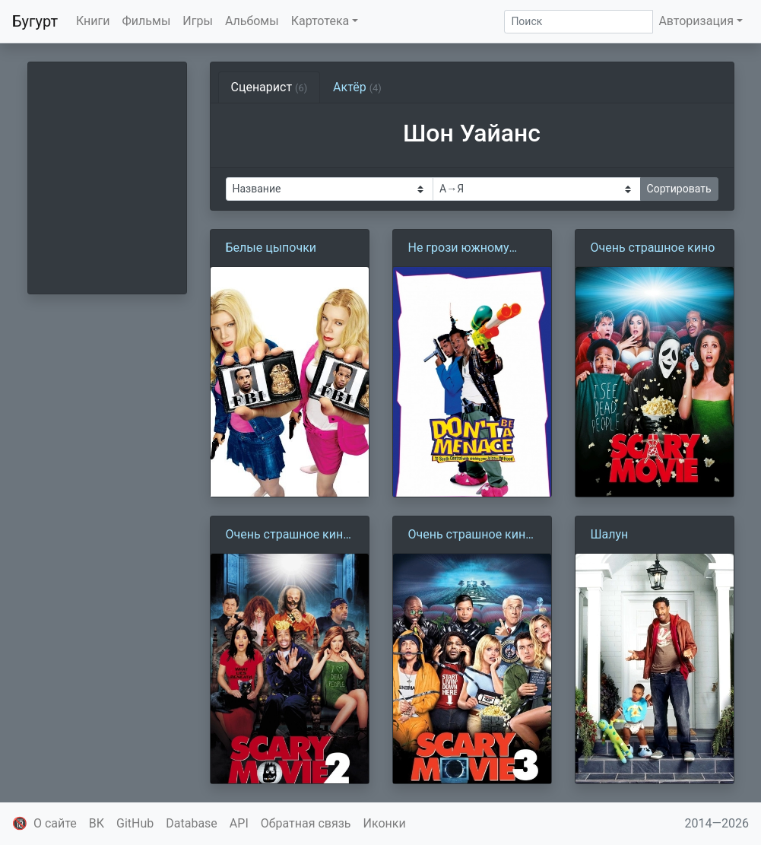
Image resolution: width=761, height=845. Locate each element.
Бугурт (35, 21)
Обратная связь (306, 823)
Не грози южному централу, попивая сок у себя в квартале (469, 248)
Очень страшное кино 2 (288, 535)
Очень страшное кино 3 (470, 535)
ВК (96, 823)
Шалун (610, 534)
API (239, 823)
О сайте (55, 823)
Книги (93, 21)
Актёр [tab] (357, 87)
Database (191, 823)
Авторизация (696, 21)
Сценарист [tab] (269, 87)
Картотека (320, 21)
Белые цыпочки (271, 247)
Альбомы (252, 21)
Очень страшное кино (653, 247)
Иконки (384, 823)
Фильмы (146, 21)
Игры (197, 21)
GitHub (135, 823)
